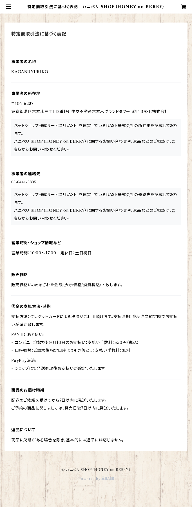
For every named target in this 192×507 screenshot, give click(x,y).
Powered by (96, 479)
